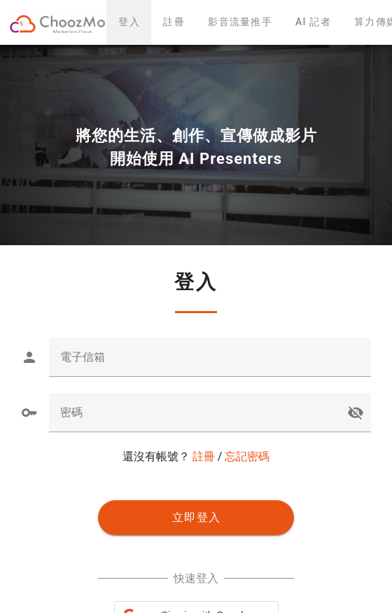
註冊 (203, 456)
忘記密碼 (247, 456)
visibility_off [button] (355, 412)
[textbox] (210, 357)
